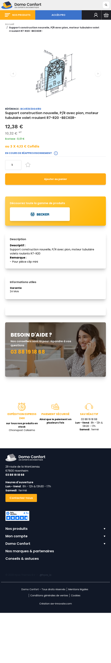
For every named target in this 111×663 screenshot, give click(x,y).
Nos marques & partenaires (29, 601)
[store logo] (21, 5)
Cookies (75, 645)
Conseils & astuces (22, 608)
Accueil (9, 24)
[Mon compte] (95, 15)
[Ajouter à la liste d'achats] (28, 165)
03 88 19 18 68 (14, 525)
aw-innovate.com (61, 654)
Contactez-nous (21, 548)
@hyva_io (45, 625)
